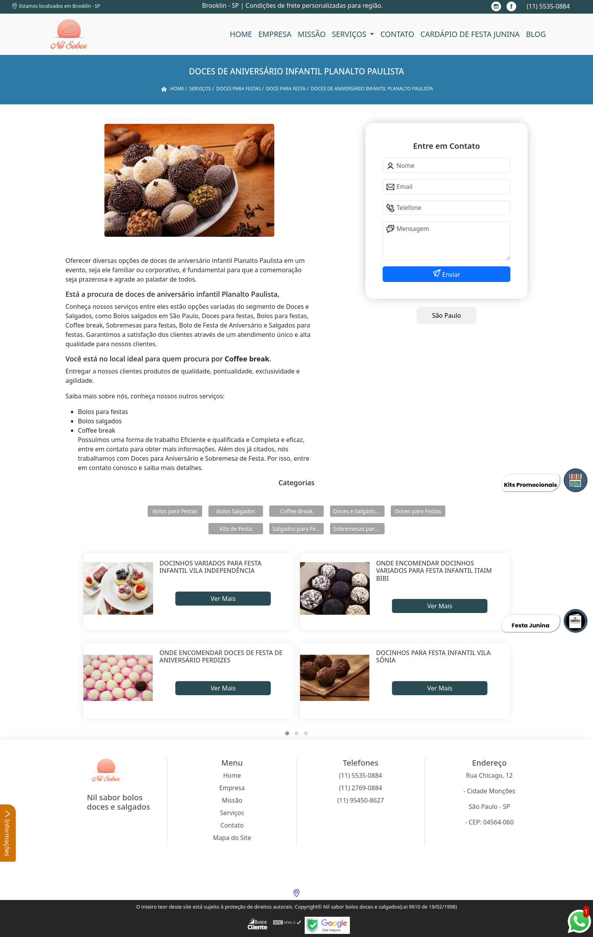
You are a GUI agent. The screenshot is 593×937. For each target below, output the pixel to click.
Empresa (274, 34)
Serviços (350, 34)
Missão (312, 34)
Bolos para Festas (175, 511)
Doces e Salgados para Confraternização (359, 511)
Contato (397, 34)
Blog (536, 34)
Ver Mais (222, 598)
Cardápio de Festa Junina (470, 34)
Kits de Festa (236, 528)
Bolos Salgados (235, 511)
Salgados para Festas (298, 528)
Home (241, 34)
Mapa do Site (232, 837)
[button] (287, 733)
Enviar (451, 274)
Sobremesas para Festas (359, 528)
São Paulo (446, 315)
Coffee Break (296, 511)
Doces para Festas (418, 511)
